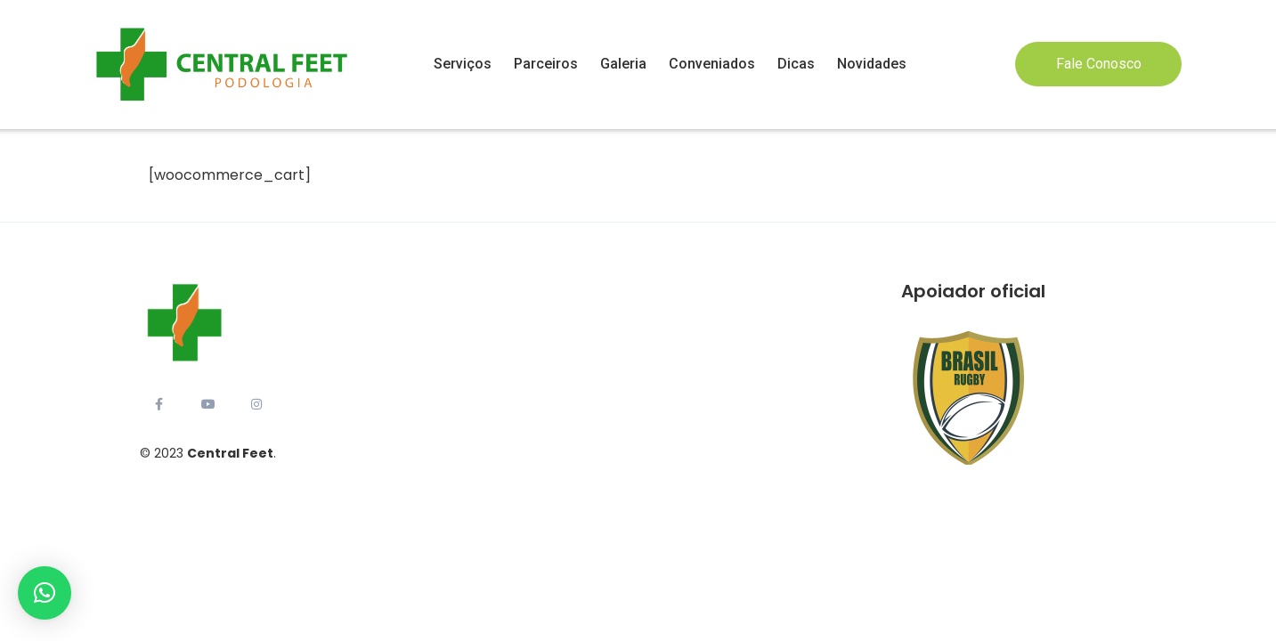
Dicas (796, 63)
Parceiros (546, 63)
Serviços (463, 63)
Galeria (623, 63)
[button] (44, 593)
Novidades (871, 63)
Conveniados (712, 63)
